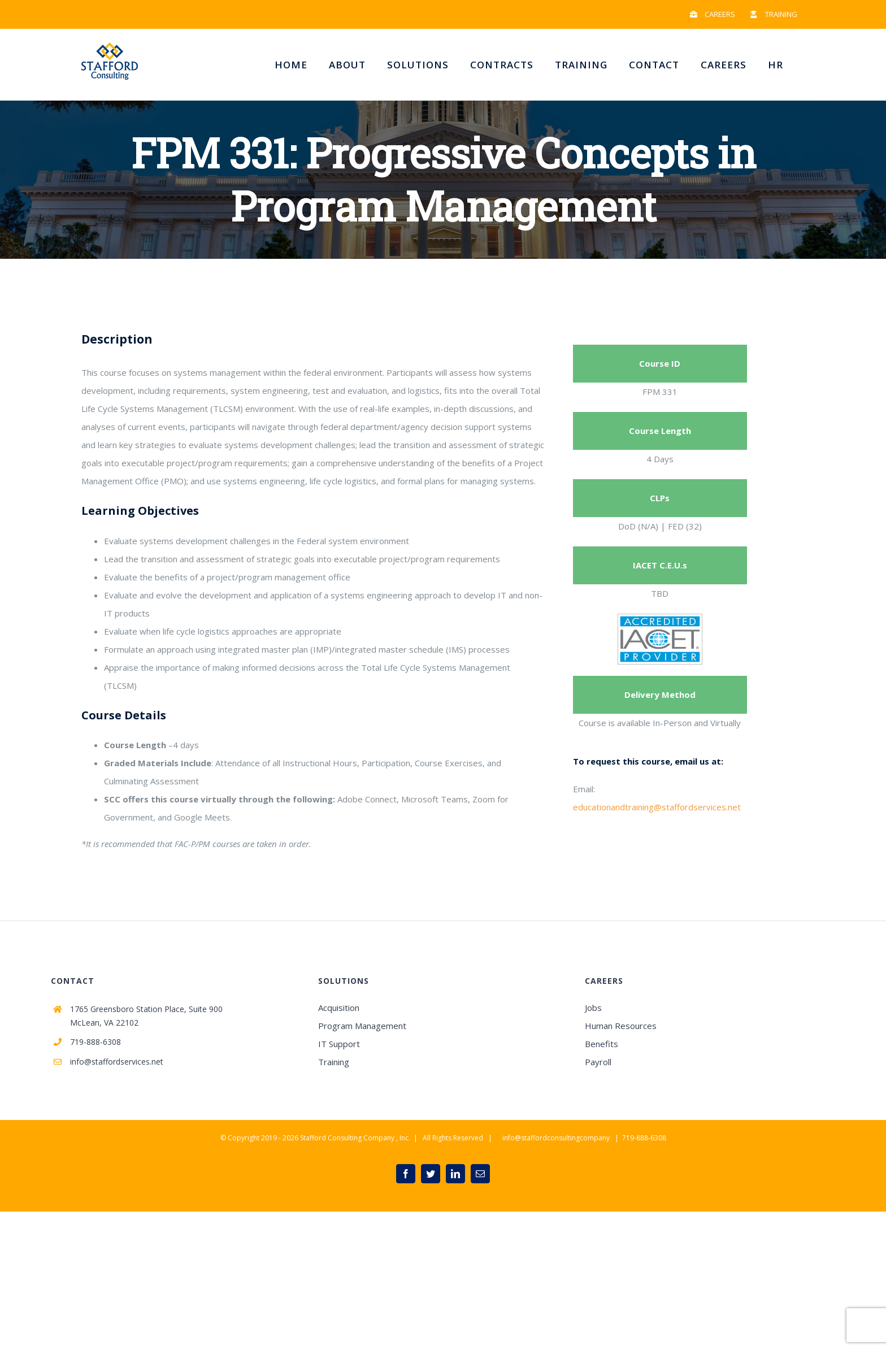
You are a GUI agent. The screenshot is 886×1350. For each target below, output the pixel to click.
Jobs (593, 1007)
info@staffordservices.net (116, 1061)
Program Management (362, 1025)
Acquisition (338, 1007)
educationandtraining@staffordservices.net (657, 807)
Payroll (598, 1061)
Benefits (601, 1043)
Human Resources (621, 1025)
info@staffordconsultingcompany (556, 1138)
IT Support (339, 1043)
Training (333, 1061)
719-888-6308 (95, 1041)
